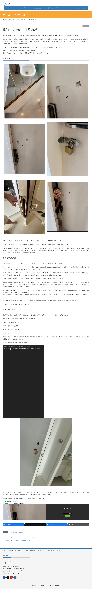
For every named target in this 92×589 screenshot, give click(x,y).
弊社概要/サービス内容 (53, 8)
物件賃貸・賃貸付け (39, 8)
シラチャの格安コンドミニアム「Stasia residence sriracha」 (19, 537)
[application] (23, 381)
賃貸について (22, 532)
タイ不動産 (86, 25)
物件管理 (16, 532)
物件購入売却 (25, 8)
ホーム (10, 8)
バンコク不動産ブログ (67, 8)
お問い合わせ (81, 8)
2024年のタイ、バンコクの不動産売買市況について (17, 540)
